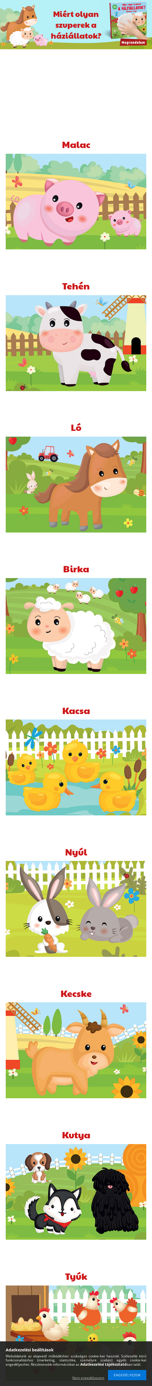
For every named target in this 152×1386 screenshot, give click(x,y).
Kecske (76, 993)
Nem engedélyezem (88, 1377)
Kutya (76, 1134)
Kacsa (76, 710)
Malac (76, 144)
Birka (76, 568)
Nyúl (76, 851)
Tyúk (76, 1275)
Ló (76, 427)
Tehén (76, 285)
